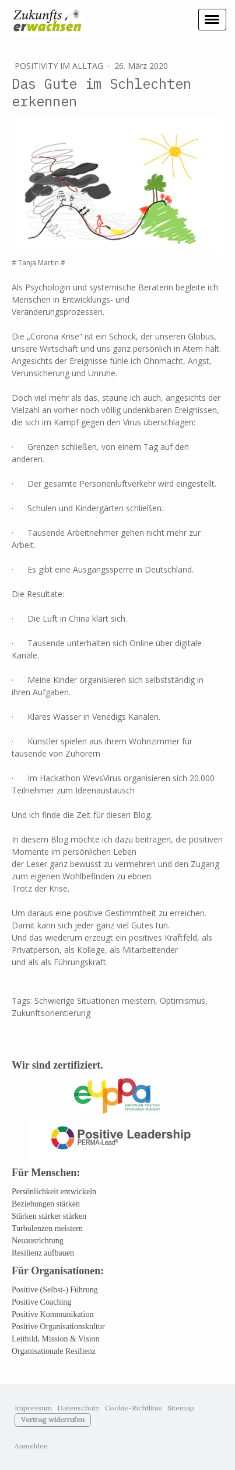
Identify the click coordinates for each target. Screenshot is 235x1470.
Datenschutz (78, 1407)
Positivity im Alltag (60, 65)
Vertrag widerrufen (53, 1419)
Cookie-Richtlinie (133, 1407)
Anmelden (31, 1445)
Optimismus (182, 1000)
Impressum (33, 1407)
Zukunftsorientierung (51, 1012)
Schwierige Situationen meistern (94, 1000)
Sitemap (180, 1407)
